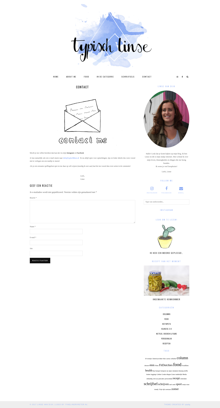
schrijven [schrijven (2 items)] (163, 384)
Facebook (80, 153)
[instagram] (177, 77)
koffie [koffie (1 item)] (186, 371)
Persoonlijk (166, 338)
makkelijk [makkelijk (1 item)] (179, 374)
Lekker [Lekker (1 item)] (159, 374)
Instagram (70, 153)
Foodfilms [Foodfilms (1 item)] (185, 365)
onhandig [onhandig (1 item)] (150, 379)
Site (31, 248)
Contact (147, 76)
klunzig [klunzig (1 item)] (181, 371)
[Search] (187, 77)
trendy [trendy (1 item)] (156, 389)
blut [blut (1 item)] (164, 358)
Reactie (33, 198)
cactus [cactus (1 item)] (168, 358)
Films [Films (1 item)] (157, 365)
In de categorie (105, 76)
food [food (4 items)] (177, 364)
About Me (71, 76)
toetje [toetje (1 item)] (184, 384)
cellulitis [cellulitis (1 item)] (173, 358)
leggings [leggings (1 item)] (153, 374)
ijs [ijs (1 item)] (167, 371)
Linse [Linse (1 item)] (173, 374)
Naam (33, 227)
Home (56, 76)
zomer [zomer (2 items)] (175, 389)
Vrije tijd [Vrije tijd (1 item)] (162, 389)
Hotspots (166, 324)
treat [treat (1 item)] (187, 384)
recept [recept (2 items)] (176, 378)
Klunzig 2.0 (166, 329)
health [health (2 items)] (148, 370)
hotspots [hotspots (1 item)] (163, 371)
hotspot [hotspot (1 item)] (157, 371)
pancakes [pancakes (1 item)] (161, 379)
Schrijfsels (128, 76)
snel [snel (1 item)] (170, 384)
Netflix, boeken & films (166, 334)
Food (86, 76)
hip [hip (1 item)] (154, 371)
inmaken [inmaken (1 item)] (175, 371)
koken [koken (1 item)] (148, 374)
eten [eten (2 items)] (152, 365)
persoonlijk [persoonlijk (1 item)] (168, 379)
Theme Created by (177, 404)
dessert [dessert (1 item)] (147, 365)
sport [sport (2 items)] (179, 384)
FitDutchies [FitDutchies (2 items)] (166, 365)
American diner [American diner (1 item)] (157, 358)
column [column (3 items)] (182, 358)
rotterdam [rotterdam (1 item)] (183, 379)
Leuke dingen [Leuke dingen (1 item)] (166, 374)
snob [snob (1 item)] (173, 384)
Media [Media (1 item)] (185, 374)
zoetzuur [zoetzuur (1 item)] (168, 389)
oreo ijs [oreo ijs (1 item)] (155, 379)
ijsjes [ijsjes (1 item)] (170, 371)
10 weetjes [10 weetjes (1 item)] (148, 358)
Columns (166, 314)
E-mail (33, 237)
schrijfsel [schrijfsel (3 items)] (151, 384)
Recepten (166, 343)
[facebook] (182, 77)
